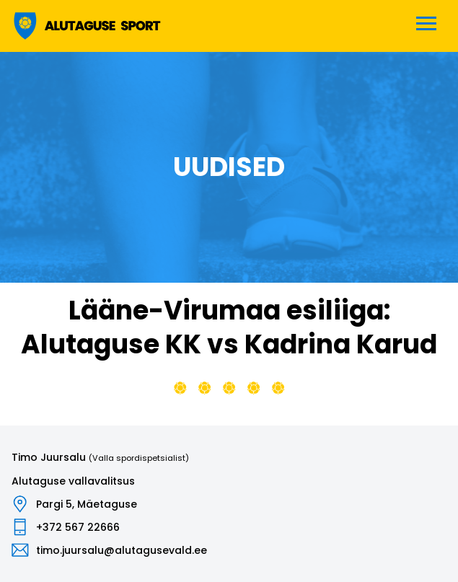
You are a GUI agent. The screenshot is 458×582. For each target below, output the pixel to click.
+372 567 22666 (78, 527)
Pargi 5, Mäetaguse (86, 504)
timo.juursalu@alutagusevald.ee (121, 550)
